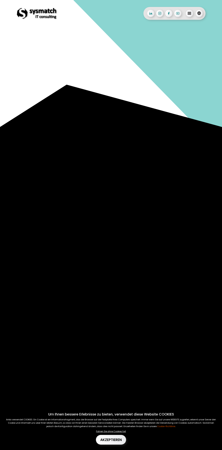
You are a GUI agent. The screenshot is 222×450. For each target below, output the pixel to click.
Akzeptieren (111, 439)
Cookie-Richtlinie (166, 426)
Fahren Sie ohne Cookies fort (111, 431)
